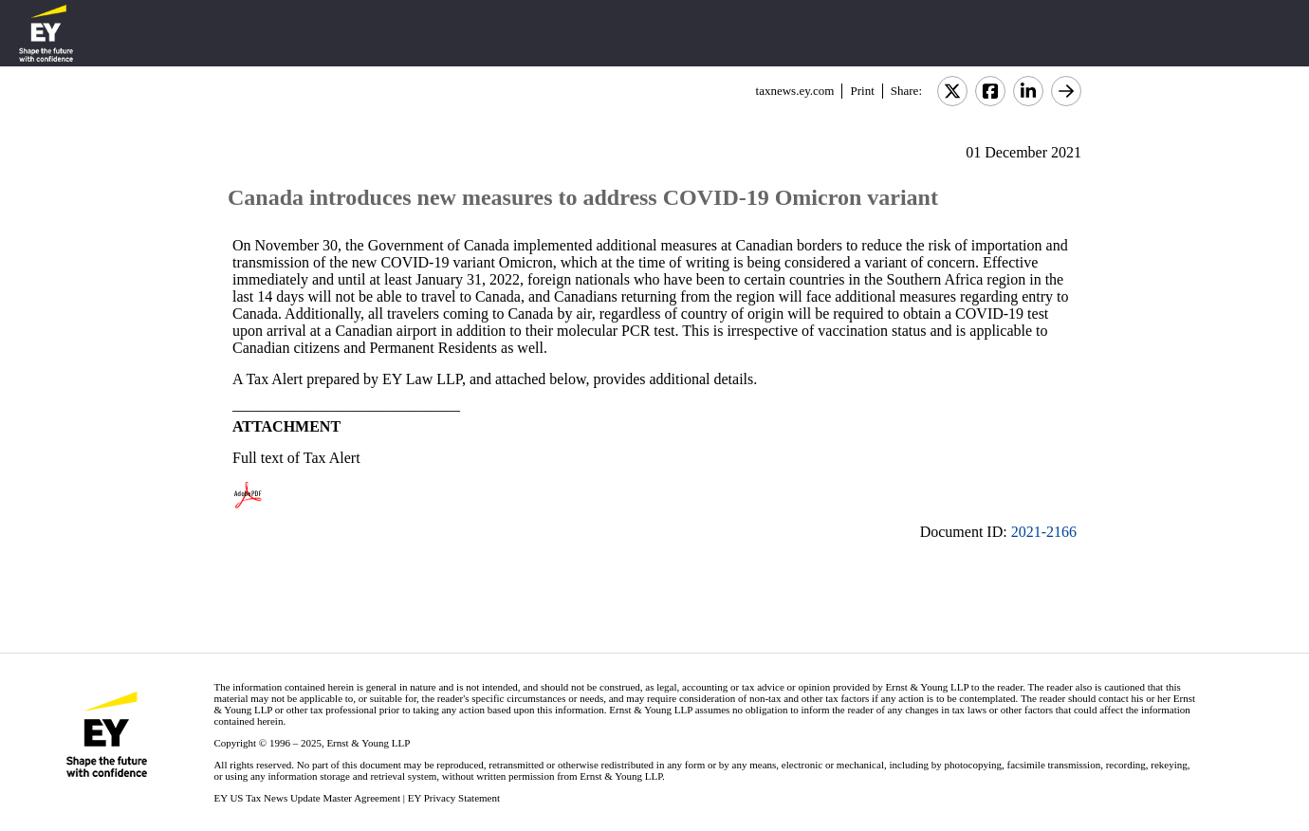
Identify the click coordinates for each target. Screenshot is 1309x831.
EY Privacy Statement (454, 797)
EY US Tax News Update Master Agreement (306, 797)
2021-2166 (1044, 532)
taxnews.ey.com (795, 90)
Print (862, 90)
